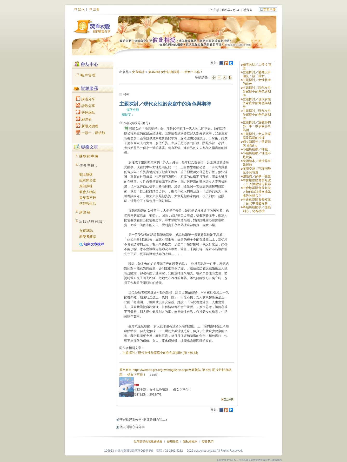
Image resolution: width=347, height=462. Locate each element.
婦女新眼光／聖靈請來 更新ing (257, 143)
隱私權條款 (190, 441)
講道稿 (85, 212)
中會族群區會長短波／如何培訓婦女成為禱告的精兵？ (257, 191)
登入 (81, 9)
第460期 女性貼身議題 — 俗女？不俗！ (175, 72)
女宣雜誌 (86, 231)
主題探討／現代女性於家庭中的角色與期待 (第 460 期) (160, 353)
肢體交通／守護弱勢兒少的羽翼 (257, 170)
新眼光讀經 (87, 126)
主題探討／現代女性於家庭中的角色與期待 (257, 91)
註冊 (96, 9)
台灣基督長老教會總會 (147, 441)
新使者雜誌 (87, 236)
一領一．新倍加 (90, 133)
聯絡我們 (208, 441)
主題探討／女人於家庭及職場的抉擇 (257, 136)
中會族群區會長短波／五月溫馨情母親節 (257, 182)
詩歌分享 (85, 106)
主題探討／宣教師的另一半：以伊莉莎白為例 (257, 126)
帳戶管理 (88, 75)
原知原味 (86, 186)
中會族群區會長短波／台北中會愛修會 (257, 201)
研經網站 (85, 112)
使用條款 (173, 441)
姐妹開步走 (87, 180)
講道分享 (85, 99)
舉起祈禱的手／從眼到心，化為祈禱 (257, 209)
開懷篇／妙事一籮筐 (257, 176)
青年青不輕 (87, 198)
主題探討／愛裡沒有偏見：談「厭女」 (257, 74)
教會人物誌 (87, 192)
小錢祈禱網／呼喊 (255, 149)
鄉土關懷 (86, 174)
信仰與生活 (87, 203)
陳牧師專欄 (89, 156)
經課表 (84, 119)
